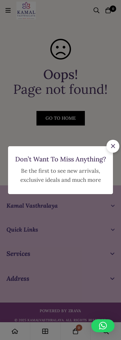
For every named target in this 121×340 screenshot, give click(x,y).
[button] (112, 146)
